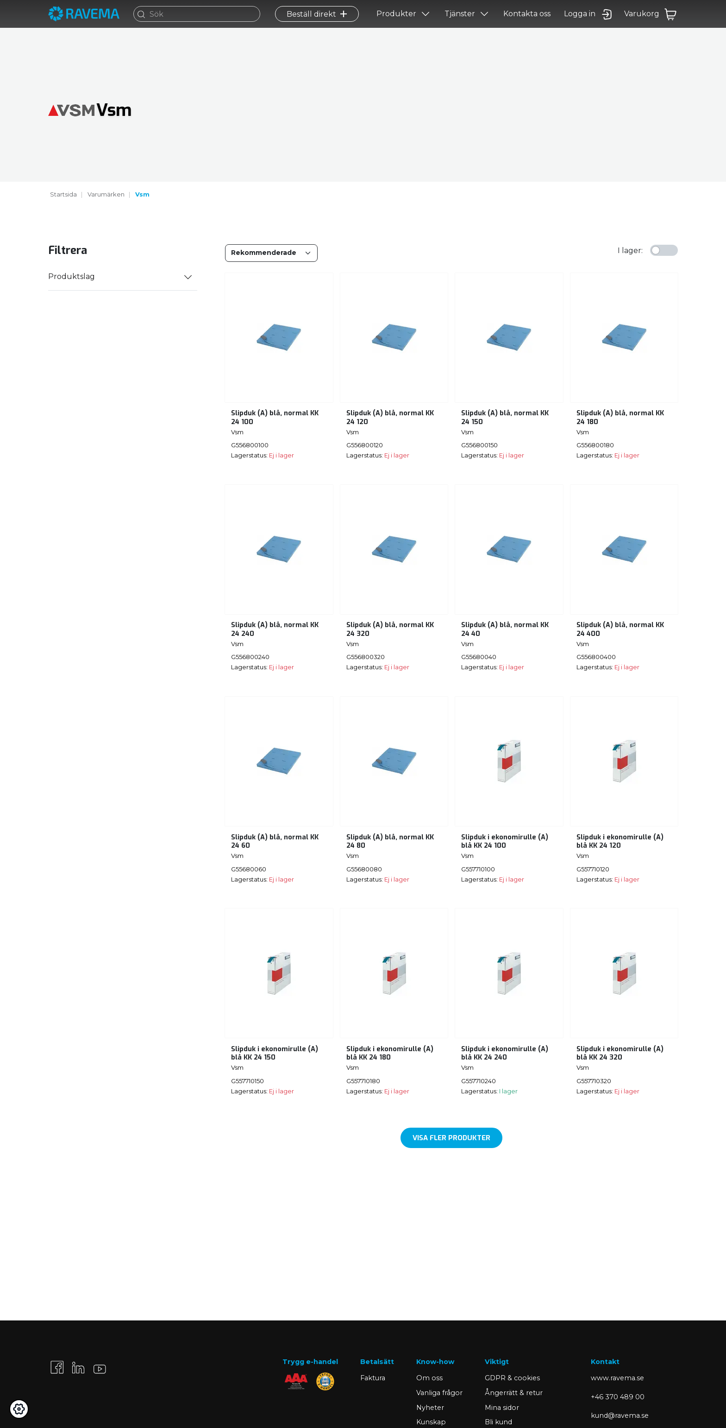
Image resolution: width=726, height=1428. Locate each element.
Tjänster (459, 26)
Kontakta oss (527, 26)
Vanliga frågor (439, 1393)
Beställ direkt (317, 26)
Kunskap (431, 1422)
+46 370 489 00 (618, 1397)
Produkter (396, 26)
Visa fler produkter (451, 1137)
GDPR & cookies (512, 1378)
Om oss (429, 1378)
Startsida (63, 194)
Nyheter (430, 1407)
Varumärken (106, 194)
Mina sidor (502, 1407)
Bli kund (498, 1422)
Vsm (142, 194)
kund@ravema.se (620, 1415)
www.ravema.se (617, 1378)
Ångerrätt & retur (514, 1393)
